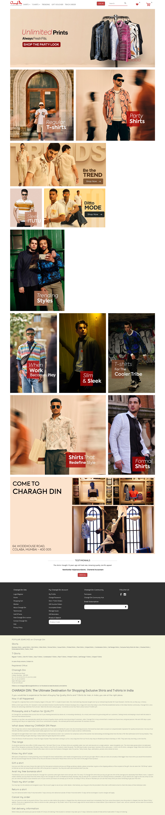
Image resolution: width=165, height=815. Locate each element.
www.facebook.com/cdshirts (58, 686)
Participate (87, 594)
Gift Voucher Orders (55, 604)
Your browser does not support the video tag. (125, 151)
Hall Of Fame (17, 614)
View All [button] (82, 575)
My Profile (52, 594)
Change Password (55, 597)
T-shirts (36, 4)
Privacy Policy (18, 628)
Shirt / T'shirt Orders (55, 601)
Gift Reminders (54, 614)
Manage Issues (54, 611)
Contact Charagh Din (20, 621)
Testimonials (17, 611)
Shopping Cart (18, 601)
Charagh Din (19, 670)
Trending (46, 4)
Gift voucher (57, 4)
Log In (101, 3)
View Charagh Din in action (22, 618)
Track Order (70, 4)
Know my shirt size (22, 753)
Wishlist (16, 604)
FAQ (14, 624)
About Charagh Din (19, 607)
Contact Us (29, 661)
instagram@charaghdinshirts (29, 686)
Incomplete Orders (55, 607)
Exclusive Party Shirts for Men (129, 647)
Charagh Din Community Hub (94, 597)
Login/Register (18, 594)
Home (15, 597)
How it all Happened (23, 698)
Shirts (26, 4)
